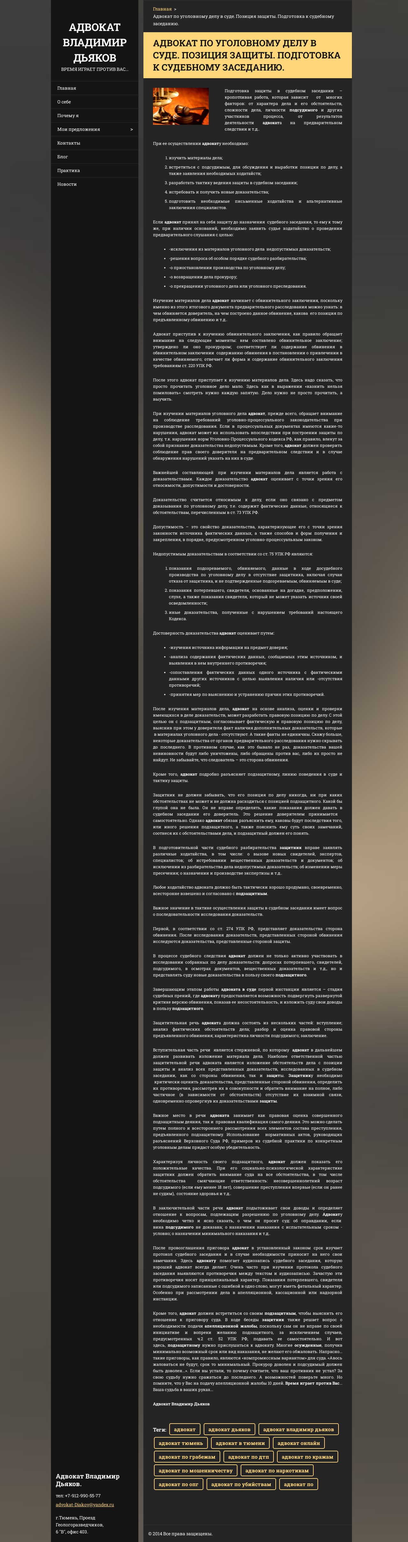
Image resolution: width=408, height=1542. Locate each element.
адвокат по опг (179, 1484)
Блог (62, 157)
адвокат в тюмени (240, 1443)
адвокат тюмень (181, 1443)
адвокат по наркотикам (277, 1470)
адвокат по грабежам (187, 1456)
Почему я (68, 115)
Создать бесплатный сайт (283, 1533)
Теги (159, 1429)
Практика (68, 170)
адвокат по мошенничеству (196, 1470)
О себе (64, 102)
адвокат (185, 1429)
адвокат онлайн (299, 1443)
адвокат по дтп (248, 1456)
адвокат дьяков (229, 1429)
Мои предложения (78, 129)
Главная (66, 88)
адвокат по (298, 1484)
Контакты (68, 143)
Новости (67, 184)
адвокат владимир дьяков (298, 1429)
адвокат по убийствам (241, 1484)
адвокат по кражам (307, 1456)
